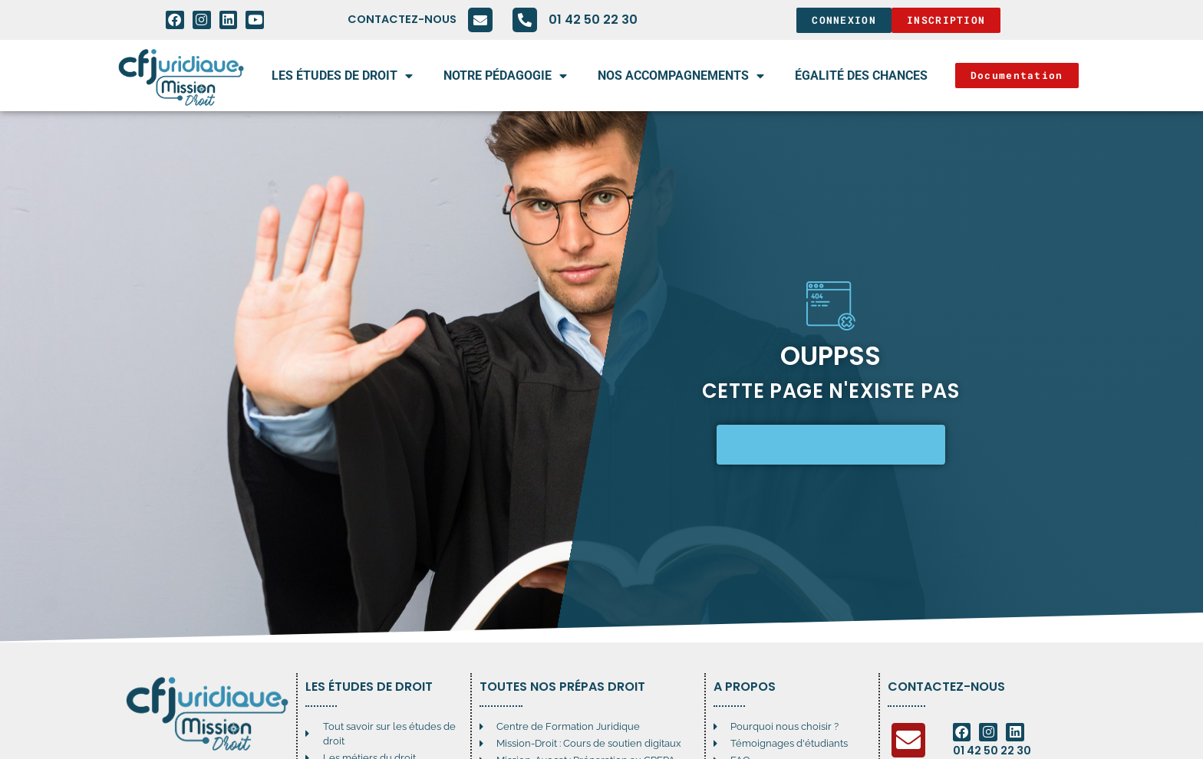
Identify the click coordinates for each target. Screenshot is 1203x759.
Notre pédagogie (505, 76)
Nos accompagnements (681, 76)
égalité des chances (861, 75)
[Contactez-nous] (480, 20)
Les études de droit (342, 76)
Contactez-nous (402, 19)
